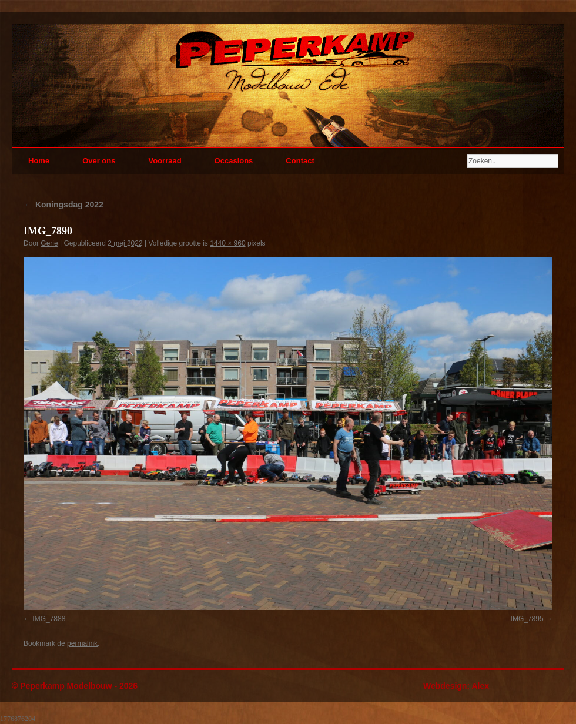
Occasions (234, 160)
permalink (82, 643)
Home (38, 160)
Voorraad (164, 160)
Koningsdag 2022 (63, 204)
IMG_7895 (527, 619)
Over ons (98, 160)
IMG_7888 (48, 619)
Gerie (49, 243)
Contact (300, 160)
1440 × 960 (227, 243)
